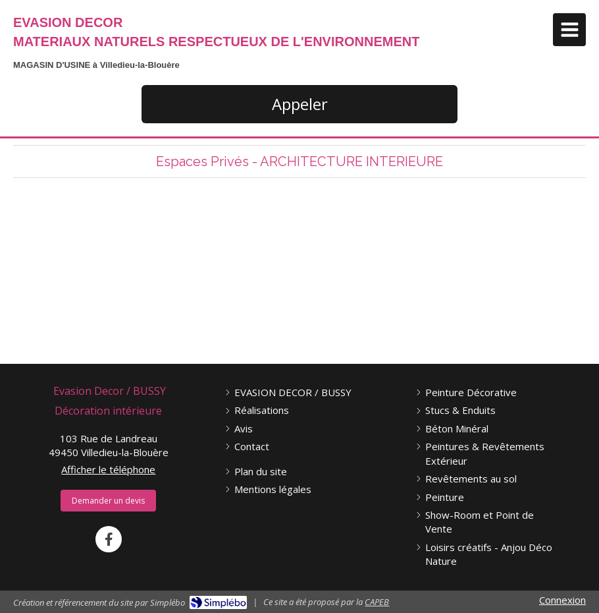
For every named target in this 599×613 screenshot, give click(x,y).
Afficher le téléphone (108, 469)
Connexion (562, 599)
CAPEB (377, 602)
